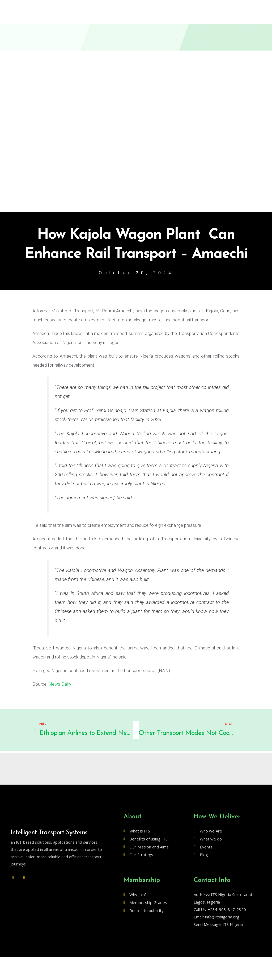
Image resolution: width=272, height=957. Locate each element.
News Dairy (60, 684)
